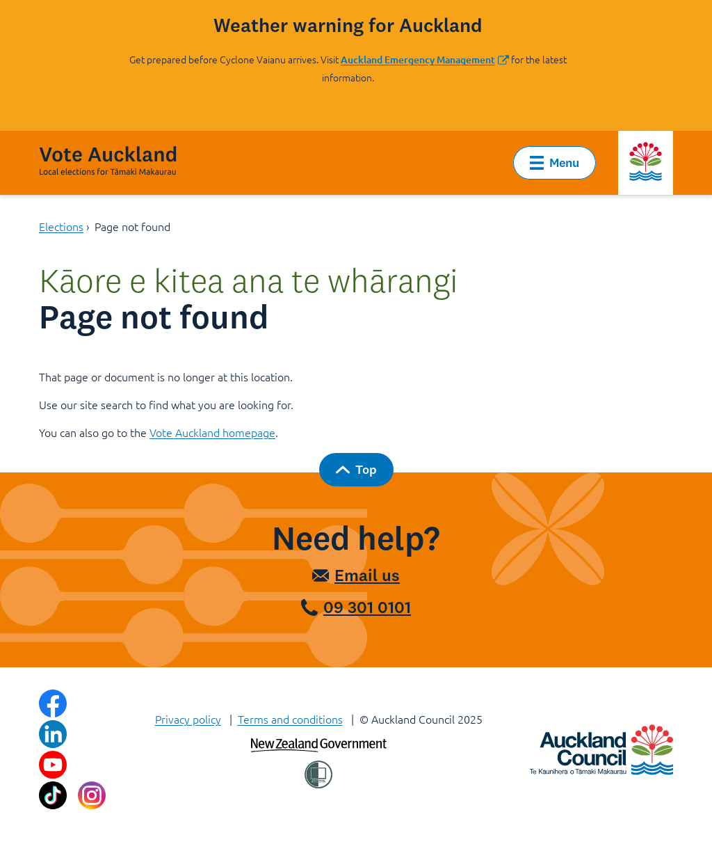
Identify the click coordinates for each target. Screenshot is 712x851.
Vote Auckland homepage (212, 432)
